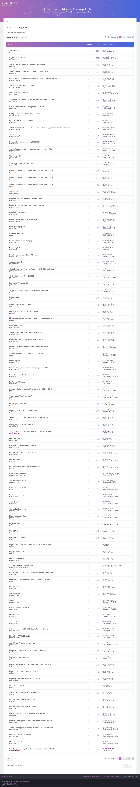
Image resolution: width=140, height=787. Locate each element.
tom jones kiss (14, 594)
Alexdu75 (14, 652)
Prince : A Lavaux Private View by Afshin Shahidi (26, 205)
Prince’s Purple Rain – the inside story (23, 410)
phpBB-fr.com (12, 783)
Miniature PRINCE (15, 615)
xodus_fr (14, 101)
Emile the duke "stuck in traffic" (20, 735)
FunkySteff (14, 249)
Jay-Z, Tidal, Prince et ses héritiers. (22, 643)
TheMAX (14, 94)
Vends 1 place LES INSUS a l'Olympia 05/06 (25, 692)
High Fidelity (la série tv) (18, 213)
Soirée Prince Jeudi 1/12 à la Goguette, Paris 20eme (28, 629)
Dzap (13, 320)
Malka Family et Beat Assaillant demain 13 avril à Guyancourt (31, 318)
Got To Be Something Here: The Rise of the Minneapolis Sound (32, 572)
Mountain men (14, 438)
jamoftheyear (15, 80)
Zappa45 (14, 228)
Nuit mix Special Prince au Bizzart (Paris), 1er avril (27, 714)
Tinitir (13, 278)
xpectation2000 (16, 638)
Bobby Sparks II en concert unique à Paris (24, 114)
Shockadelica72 (16, 271)
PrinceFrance (15, 136)
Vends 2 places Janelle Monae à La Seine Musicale (27, 64)
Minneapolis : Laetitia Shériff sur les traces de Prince (28, 347)
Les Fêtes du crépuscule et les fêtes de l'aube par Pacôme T (31, 721)
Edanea (13, 299)
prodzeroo (14, 454)
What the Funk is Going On (18, 93)
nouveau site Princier (17, 551)
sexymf (13, 687)
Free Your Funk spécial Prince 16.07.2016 (24, 678)
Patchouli (14, 645)
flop (12, 468)
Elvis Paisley (15, 193)
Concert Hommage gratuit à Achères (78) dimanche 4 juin (30, 544)
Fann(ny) (14, 715)
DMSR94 (14, 214)
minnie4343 (15, 362)
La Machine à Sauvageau (18, 382)
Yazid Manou (15, 59)
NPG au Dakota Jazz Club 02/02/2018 (23, 452)
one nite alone (14, 459)
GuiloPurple (14, 426)
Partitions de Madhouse (18, 537)
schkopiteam (15, 750)
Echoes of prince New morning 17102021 (24, 142)
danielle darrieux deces (17, 481)
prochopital (14, 419)
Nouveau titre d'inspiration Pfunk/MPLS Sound (26, 198)
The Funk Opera (15, 50)
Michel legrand (14, 361)
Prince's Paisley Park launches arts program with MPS (29, 368)
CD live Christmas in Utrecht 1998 (21, 276)
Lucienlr (13, 708)
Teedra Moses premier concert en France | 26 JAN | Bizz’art (31, 728)
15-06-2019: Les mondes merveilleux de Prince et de (28, 290)
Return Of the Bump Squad (19, 567)
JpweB (13, 405)
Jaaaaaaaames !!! (15, 262)
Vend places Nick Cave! (17, 488)
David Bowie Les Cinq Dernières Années (23, 375)
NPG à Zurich (14, 530)
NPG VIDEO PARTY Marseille (19, 636)
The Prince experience (17, 135)
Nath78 (13, 659)
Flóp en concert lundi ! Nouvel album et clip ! (25, 467)
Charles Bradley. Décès (17, 509)
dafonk (13, 588)
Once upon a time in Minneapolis (21, 163)
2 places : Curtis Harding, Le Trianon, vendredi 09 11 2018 (30, 389)
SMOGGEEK (13, 191)
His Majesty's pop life (17, 227)
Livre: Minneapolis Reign (18, 516)
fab (12, 489)
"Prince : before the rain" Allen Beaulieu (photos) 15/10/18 (30, 431)
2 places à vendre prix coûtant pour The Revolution (27, 354)
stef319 (13, 313)
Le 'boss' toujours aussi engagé (21, 241)
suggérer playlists (15, 248)
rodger (13, 66)
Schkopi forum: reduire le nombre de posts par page (28, 71)
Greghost (14, 461)
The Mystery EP (15, 156)
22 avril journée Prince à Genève (21, 565)
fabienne (14, 440)
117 (12, 292)
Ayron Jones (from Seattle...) (20, 57)
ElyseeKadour (15, 680)
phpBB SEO (13, 785)
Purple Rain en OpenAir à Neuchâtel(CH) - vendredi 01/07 (30, 664)
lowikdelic (14, 722)
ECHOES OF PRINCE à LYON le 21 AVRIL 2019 (25, 311)
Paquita (13, 122)
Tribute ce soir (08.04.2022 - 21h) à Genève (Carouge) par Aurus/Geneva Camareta (39, 128)
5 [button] (128, 37)
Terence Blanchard (16, 622)
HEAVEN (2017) (15, 587)
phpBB (11, 781)
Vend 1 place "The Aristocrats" (20, 396)
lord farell (14, 383)
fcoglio (13, 616)
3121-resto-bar (16, 207)
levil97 (13, 553)
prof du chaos (15, 327)
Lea (12, 525)
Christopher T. (15, 398)
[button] (133, 37)
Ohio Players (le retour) (17, 474)
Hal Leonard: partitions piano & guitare (23, 445)
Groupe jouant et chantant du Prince (22, 707)
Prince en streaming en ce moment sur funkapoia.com (29, 650)
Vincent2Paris (15, 630)
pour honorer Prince (16, 558)
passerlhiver (15, 150)
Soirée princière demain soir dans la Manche (25, 332)
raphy (13, 172)
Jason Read (13, 502)
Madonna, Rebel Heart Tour (19, 742)
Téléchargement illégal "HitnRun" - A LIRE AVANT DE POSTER (31, 749)
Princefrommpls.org (16, 495)
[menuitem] (16, 2)
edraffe (13, 743)
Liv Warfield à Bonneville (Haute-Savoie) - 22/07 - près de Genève (33, 78)
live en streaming (15, 325)
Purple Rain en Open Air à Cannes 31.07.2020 (25, 220)
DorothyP (14, 609)
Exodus (13, 200)
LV (12, 355)
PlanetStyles (25, 781)
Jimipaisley (15, 433)
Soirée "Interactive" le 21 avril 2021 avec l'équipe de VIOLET (31, 170)
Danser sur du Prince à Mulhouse (21, 424)
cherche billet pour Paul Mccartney (22, 700)
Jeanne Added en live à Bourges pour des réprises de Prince (31, 149)
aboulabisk (14, 736)
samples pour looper (17, 685)
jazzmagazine (14, 523)
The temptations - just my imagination (23, 85)
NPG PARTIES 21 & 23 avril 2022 (21, 121)
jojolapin (13, 108)
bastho (13, 73)
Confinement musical (17, 234)
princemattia (15, 143)
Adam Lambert (14, 297)
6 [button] (130, 37)
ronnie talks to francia (18, 475)
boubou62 (14, 256)
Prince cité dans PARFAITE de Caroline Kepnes (26, 340)
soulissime (14, 729)
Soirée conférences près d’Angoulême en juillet (26, 107)
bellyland (14, 235)
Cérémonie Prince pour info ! (19, 657)
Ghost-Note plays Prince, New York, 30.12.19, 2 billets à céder (32, 269)
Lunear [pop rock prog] (17, 403)
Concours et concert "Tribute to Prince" (23, 671)
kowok (13, 673)
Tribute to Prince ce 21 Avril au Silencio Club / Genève (29, 417)
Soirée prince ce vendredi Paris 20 (21, 304)
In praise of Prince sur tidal (19, 283)
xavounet (14, 52)
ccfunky (13, 694)
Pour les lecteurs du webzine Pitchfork (23, 255)
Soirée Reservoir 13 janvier (19, 608)
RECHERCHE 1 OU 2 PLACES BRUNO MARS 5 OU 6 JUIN (29, 579)
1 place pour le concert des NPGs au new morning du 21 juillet (32, 100)
